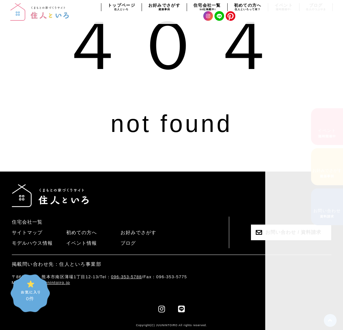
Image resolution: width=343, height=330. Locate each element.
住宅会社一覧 (27, 222)
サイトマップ (27, 232)
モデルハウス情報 (32, 243)
